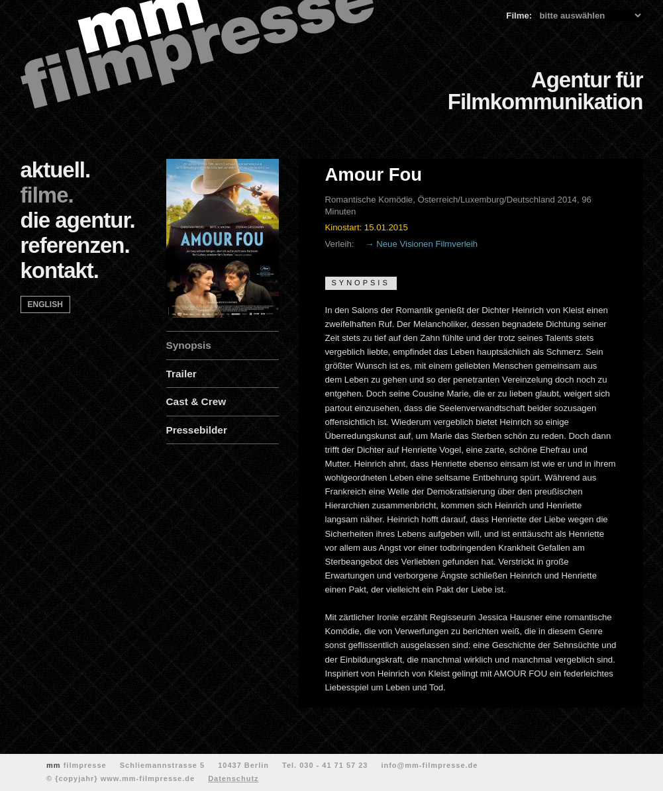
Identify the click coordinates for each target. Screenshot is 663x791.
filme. (47, 195)
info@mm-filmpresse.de (429, 765)
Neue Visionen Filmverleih (427, 244)
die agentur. (78, 220)
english (45, 304)
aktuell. (56, 170)
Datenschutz (233, 778)
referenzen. (75, 245)
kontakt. (60, 270)
